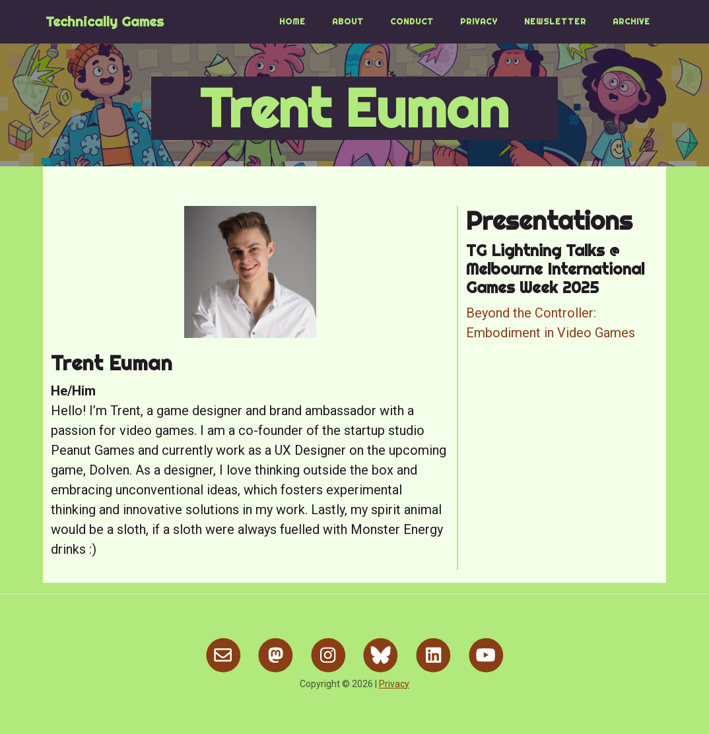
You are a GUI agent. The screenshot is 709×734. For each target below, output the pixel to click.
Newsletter (555, 21)
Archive (631, 21)
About (348, 21)
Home (292, 21)
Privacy (479, 21)
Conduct (412, 21)
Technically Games (105, 21)
